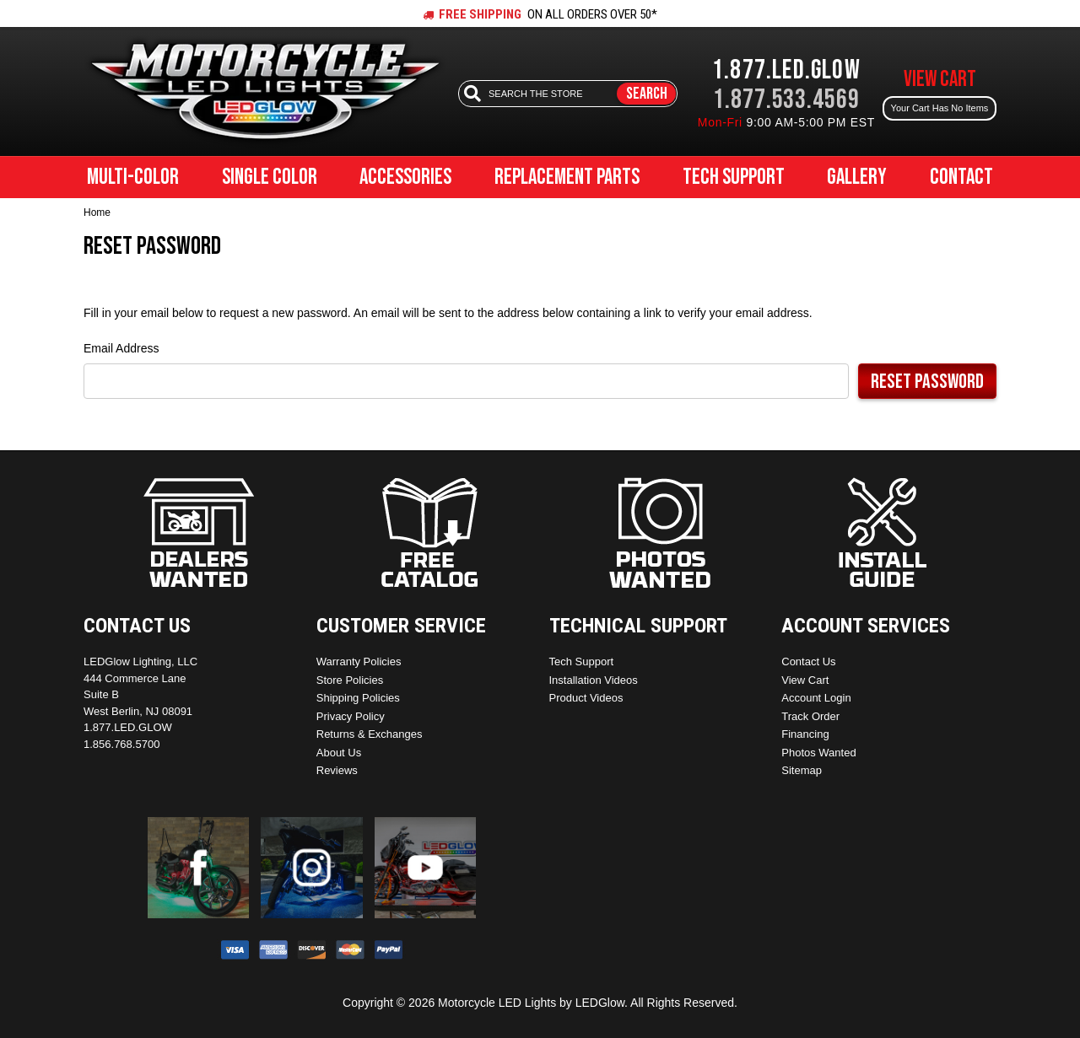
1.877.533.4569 (786, 99)
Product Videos (586, 697)
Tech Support (734, 177)
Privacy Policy (350, 716)
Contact (961, 177)
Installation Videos (593, 680)
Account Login (815, 697)
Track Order (810, 716)
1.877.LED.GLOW (786, 70)
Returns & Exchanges (369, 734)
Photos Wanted (818, 752)
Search (646, 93)
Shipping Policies (358, 697)
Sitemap (801, 770)
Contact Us (808, 661)
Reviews (337, 770)
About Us (338, 752)
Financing (805, 734)
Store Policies (349, 680)
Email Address (121, 348)
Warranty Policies (359, 661)
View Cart (805, 680)
